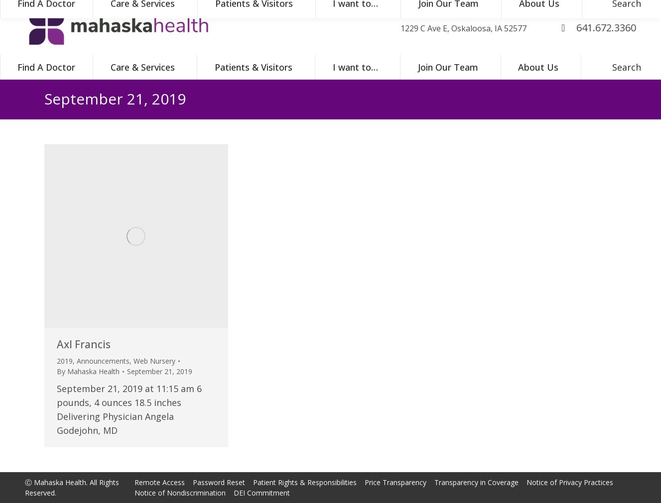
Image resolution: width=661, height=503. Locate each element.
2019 (65, 361)
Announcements (103, 361)
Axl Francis (84, 344)
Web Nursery (154, 361)
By (88, 371)
